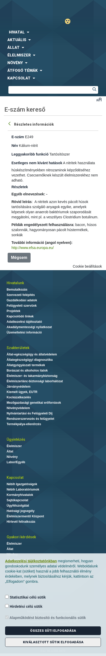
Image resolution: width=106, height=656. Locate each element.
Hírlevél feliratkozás (21, 521)
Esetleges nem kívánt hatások (36, 163)
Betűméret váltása (99, 99)
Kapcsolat (15, 477)
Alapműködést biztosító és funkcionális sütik (45, 617)
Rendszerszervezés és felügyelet (30, 419)
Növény (12, 457)
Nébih (26, 8)
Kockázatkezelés (19, 397)
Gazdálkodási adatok (22, 300)
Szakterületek (18, 348)
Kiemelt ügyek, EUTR (22, 392)
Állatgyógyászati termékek (26, 365)
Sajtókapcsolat (17, 500)
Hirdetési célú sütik (23, 606)
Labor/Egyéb (16, 462)
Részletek (19, 187)
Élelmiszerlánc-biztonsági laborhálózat (35, 381)
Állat (10, 451)
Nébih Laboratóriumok (23, 489)
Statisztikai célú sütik (25, 597)
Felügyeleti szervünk (22, 305)
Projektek (13, 311)
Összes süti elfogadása (53, 631)
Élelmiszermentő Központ (25, 516)
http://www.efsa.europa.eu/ (32, 248)
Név (14, 146)
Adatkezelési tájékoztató (24, 322)
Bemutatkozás (17, 289)
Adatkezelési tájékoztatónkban (31, 561)
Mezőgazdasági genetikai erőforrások (34, 402)
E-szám (17, 137)
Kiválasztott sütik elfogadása (53, 642)
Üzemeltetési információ (24, 332)
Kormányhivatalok (20, 495)
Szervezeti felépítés (21, 295)
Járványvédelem (18, 386)
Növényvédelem (18, 408)
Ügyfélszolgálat (18, 505)
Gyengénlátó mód (69, 21)
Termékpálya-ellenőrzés (24, 424)
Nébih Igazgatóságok (22, 484)
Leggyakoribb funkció (29, 154)
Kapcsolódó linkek (20, 316)
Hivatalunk (15, 283)
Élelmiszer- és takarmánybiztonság (32, 376)
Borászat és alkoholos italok (27, 370)
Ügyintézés (16, 439)
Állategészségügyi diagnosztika (30, 360)
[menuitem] (53, 32)
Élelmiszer (14, 446)
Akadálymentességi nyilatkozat (29, 327)
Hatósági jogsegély (20, 511)
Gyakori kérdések (21, 537)
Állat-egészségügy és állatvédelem (32, 354)
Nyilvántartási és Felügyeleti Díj (29, 413)
